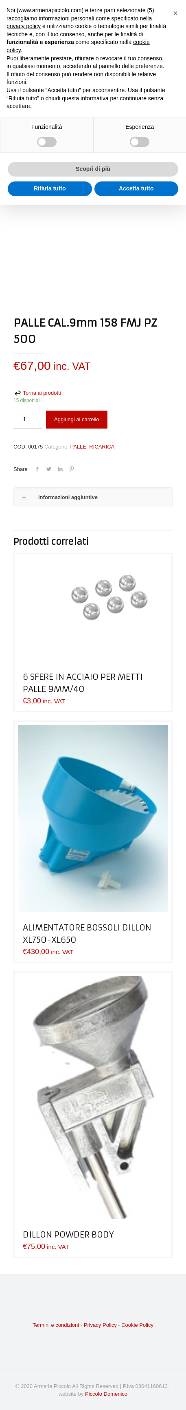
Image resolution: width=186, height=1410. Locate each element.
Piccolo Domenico (106, 1394)
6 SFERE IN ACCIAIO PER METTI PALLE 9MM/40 (83, 683)
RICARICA (101, 447)
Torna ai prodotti (37, 393)
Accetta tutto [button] (136, 188)
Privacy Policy (100, 1325)
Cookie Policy (137, 1325)
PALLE (78, 447)
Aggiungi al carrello (76, 419)
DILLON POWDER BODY (68, 1234)
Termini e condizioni (56, 1325)
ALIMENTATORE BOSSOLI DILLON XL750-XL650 (87, 933)
